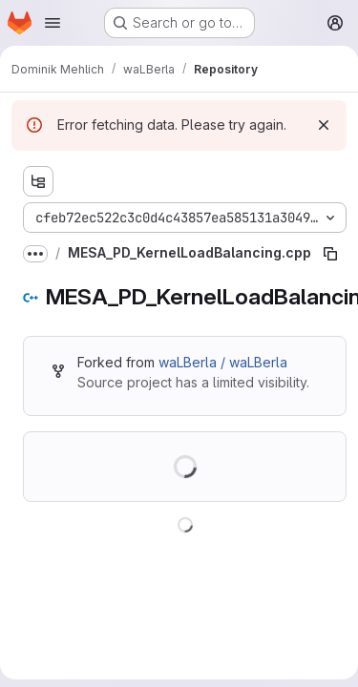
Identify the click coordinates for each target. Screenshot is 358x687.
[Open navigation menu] (52, 23)
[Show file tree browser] (38, 181)
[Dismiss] (323, 125)
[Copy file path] (330, 254)
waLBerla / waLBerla (222, 362)
